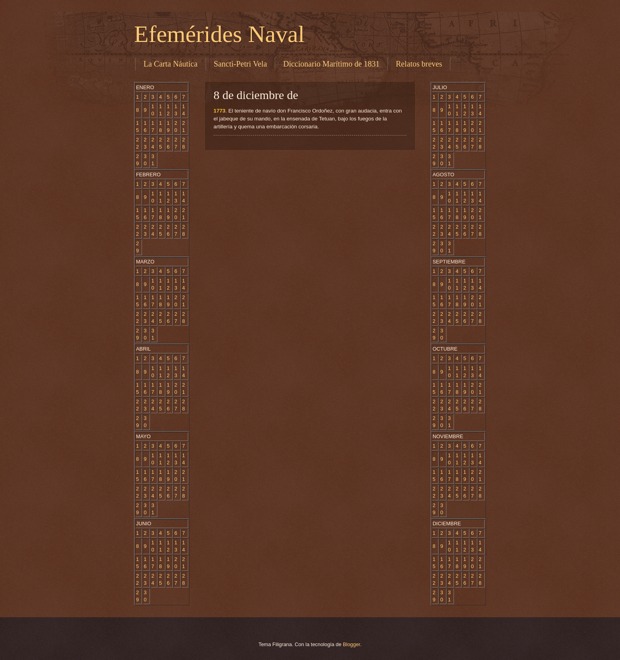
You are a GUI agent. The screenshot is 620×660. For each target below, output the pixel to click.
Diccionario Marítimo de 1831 (331, 63)
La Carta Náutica (171, 63)
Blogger (351, 644)
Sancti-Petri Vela (240, 63)
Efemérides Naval (219, 34)
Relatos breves (419, 63)
